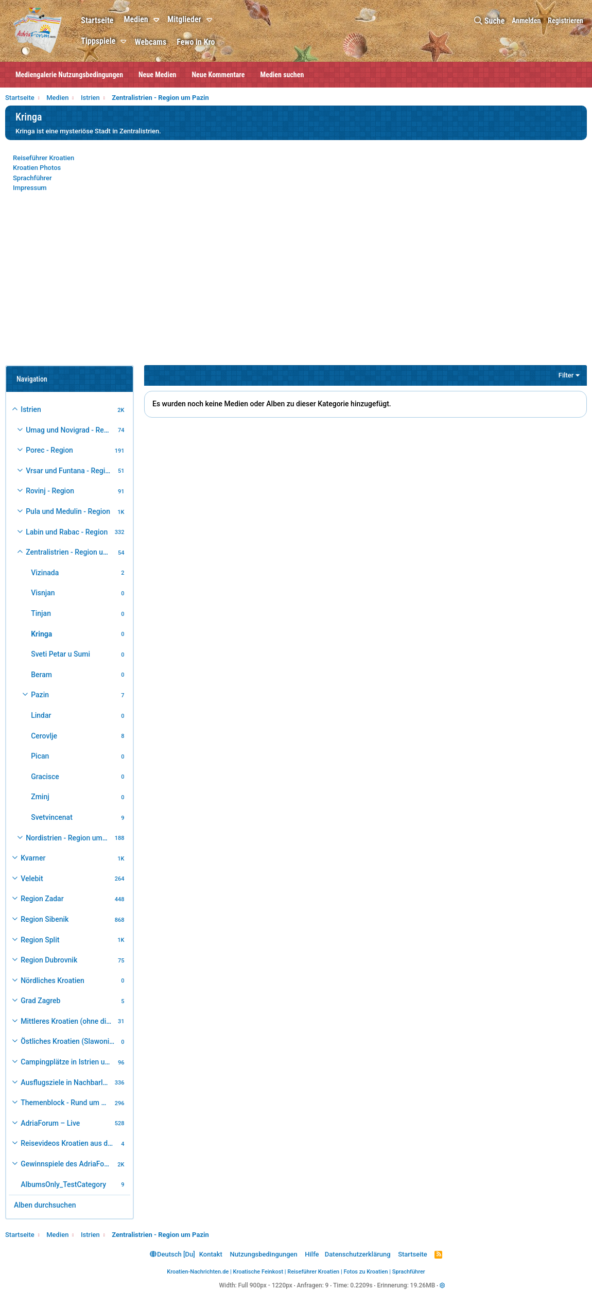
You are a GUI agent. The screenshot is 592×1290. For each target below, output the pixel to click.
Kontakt (210, 1254)
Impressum (30, 188)
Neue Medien (157, 75)
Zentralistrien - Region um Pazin (70, 552)
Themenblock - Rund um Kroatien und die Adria (66, 1102)
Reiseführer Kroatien (43, 158)
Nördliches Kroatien (52, 980)
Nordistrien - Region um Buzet (69, 838)
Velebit (32, 878)
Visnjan (43, 593)
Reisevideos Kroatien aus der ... (69, 1143)
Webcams (150, 42)
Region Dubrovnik (49, 960)
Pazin (40, 695)
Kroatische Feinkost (258, 1271)
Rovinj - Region (50, 491)
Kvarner (33, 858)
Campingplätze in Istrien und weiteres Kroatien (68, 1062)
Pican (40, 756)
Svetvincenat (52, 817)
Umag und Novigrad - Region (70, 430)
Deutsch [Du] (172, 1254)
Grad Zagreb (40, 1000)
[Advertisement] (296, 285)
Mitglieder (184, 19)
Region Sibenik (44, 919)
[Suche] (489, 20)
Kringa (41, 634)
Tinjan (41, 613)
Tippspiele (98, 41)
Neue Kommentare (218, 75)
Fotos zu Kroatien (365, 1271)
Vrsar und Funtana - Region (69, 471)
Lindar (41, 715)
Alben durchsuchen (45, 1205)
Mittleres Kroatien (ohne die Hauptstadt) (68, 1021)
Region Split (40, 940)
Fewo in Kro (196, 42)
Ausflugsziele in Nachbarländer (66, 1082)
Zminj (40, 797)
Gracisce (45, 776)
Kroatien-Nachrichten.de (198, 1271)
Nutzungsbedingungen (263, 1254)
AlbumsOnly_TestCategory (63, 1184)
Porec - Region (49, 450)
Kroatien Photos (37, 167)
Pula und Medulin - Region (68, 511)
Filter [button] (566, 375)
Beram (41, 674)
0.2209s (361, 1285)
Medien (136, 19)
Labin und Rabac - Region (67, 532)
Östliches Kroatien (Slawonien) (69, 1041)
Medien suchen (282, 75)
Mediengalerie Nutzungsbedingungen (69, 75)
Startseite (97, 20)
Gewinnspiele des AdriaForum (68, 1164)
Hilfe (312, 1254)
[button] (157, 20)
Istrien (31, 409)
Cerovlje (44, 736)
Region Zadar (42, 899)
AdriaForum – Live (50, 1123)
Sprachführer (32, 178)
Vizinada (45, 573)
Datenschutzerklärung (358, 1254)
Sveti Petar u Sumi (60, 654)
